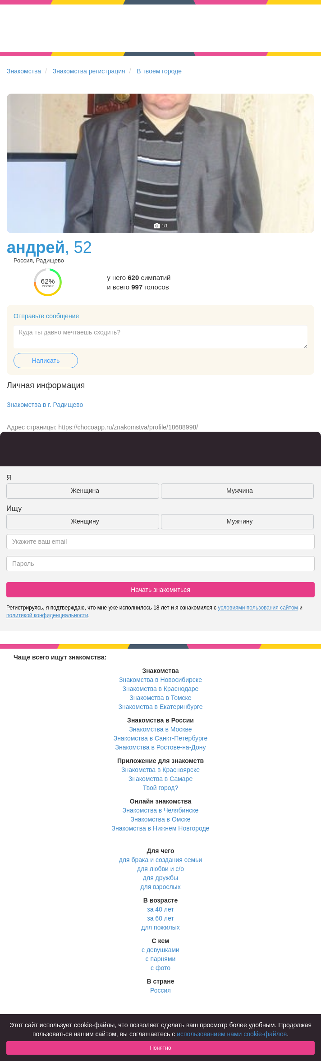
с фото (160, 967)
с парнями (161, 958)
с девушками (160, 949)
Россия (160, 990)
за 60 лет (160, 918)
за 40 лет (160, 909)
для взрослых (160, 886)
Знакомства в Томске (160, 697)
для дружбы (160, 877)
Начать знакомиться (160, 589)
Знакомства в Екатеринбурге (161, 706)
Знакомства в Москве (160, 729)
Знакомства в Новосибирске (160, 679)
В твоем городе (159, 71)
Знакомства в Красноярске (160, 769)
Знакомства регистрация (89, 71)
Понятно (160, 1048)
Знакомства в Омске (161, 819)
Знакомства (24, 71)
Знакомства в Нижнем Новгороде (161, 828)
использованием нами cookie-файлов (232, 1034)
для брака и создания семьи (160, 859)
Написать (46, 360)
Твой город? (161, 787)
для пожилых (160, 927)
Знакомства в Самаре (160, 778)
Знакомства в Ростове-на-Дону (160, 747)
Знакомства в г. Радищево (45, 404)
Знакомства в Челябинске (160, 810)
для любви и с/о (160, 868)
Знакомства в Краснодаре (161, 688)
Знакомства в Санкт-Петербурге (161, 738)
